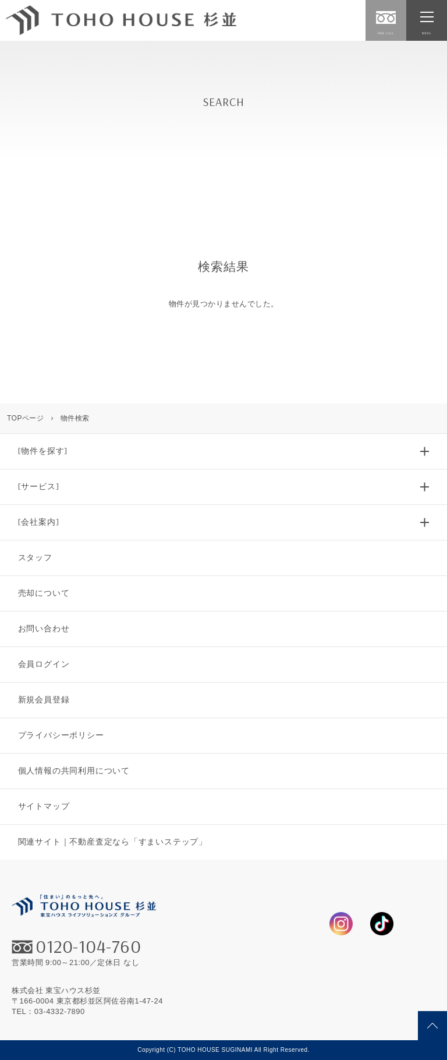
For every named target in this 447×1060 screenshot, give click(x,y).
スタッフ (35, 557)
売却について (44, 593)
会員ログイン (44, 664)
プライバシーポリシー (61, 735)
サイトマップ (44, 806)
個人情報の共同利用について (74, 770)
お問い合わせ (44, 628)
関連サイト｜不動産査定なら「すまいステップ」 (112, 841)
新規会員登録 (44, 699)
